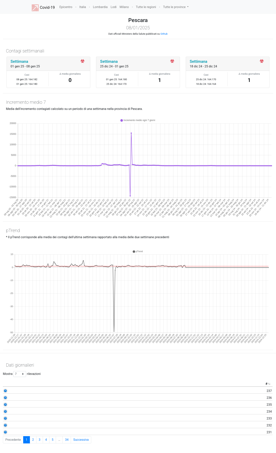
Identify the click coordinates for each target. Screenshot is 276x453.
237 (30, 391)
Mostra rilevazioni (22, 374)
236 (30, 398)
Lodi (114, 7)
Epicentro (65, 7)
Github (164, 33)
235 (30, 404)
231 (30, 432)
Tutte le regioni (146, 7)
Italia (82, 7)
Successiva (81, 440)
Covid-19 (43, 7)
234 (30, 411)
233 (30, 418)
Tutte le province (174, 7)
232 (30, 425)
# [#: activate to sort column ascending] (28, 384)
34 (66, 440)
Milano (124, 7)
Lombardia (100, 7)
